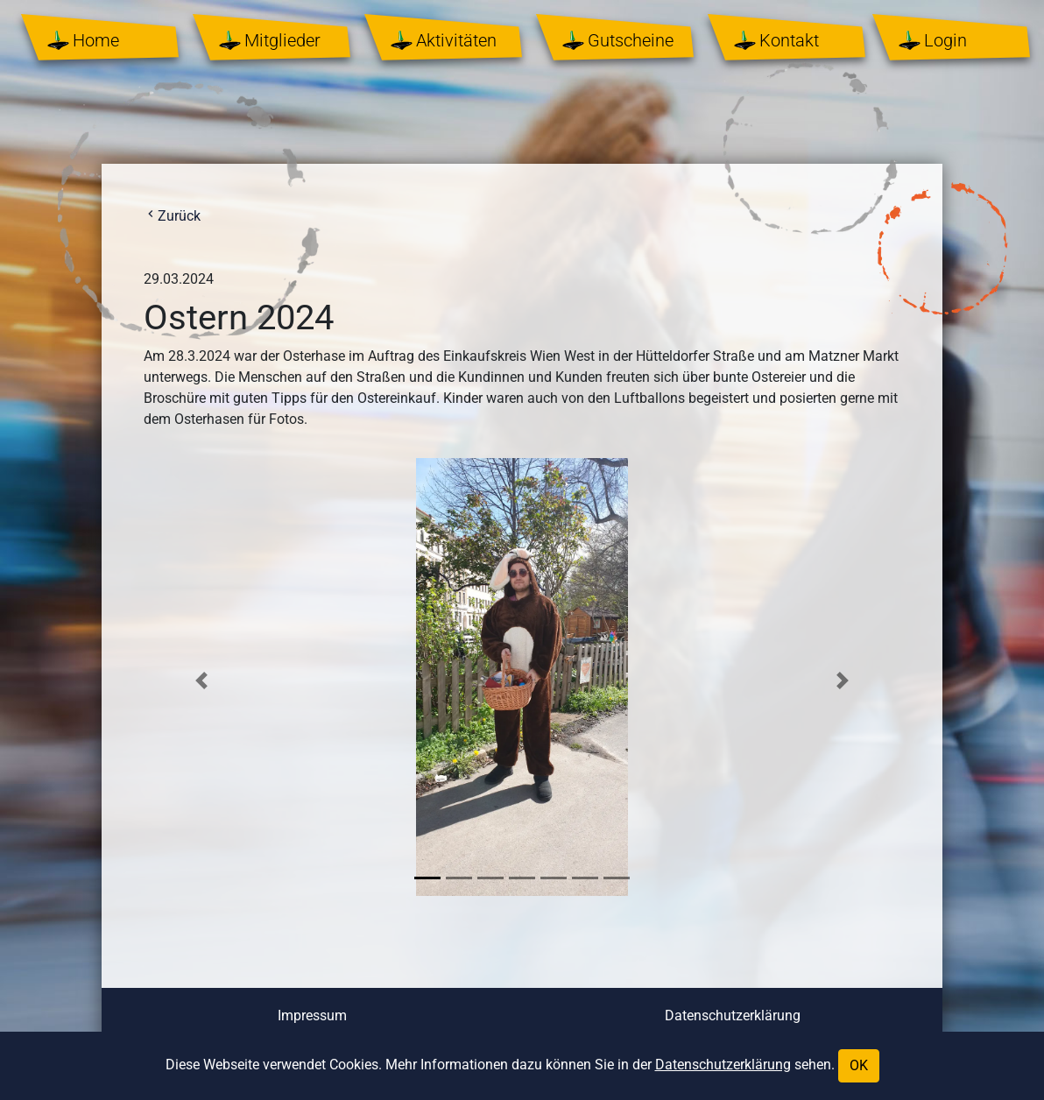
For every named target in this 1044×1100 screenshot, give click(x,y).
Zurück (172, 216)
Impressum (312, 1015)
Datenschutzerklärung (733, 1015)
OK (859, 1065)
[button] (201, 680)
